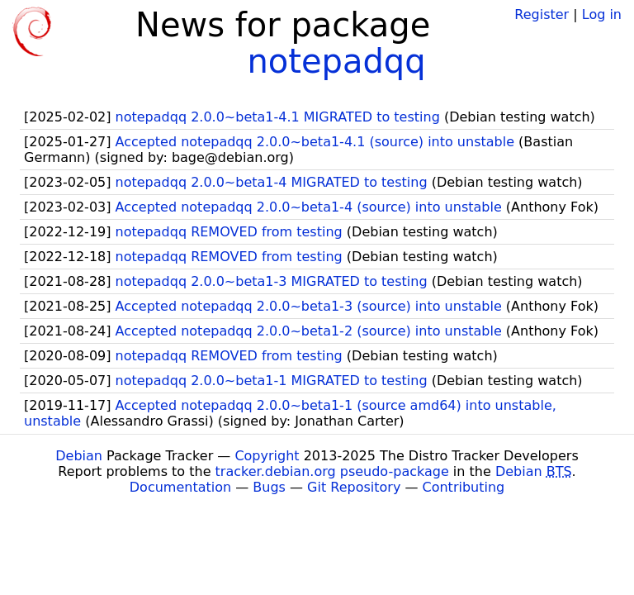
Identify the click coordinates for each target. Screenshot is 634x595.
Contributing (464, 487)
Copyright (266, 456)
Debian (78, 456)
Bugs (269, 487)
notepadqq (336, 61)
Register (541, 14)
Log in (602, 14)
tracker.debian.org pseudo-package (332, 471)
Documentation (180, 487)
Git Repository (353, 487)
